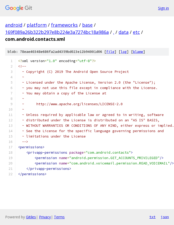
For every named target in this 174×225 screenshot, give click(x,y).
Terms (59, 216)
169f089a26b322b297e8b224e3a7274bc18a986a (57, 32)
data (124, 32)
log (124, 52)
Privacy (45, 216)
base (87, 25)
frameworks (64, 25)
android (13, 25)
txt (152, 216)
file (110, 52)
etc (136, 32)
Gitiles (31, 216)
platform (37, 25)
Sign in (163, 8)
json (165, 216)
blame (138, 52)
